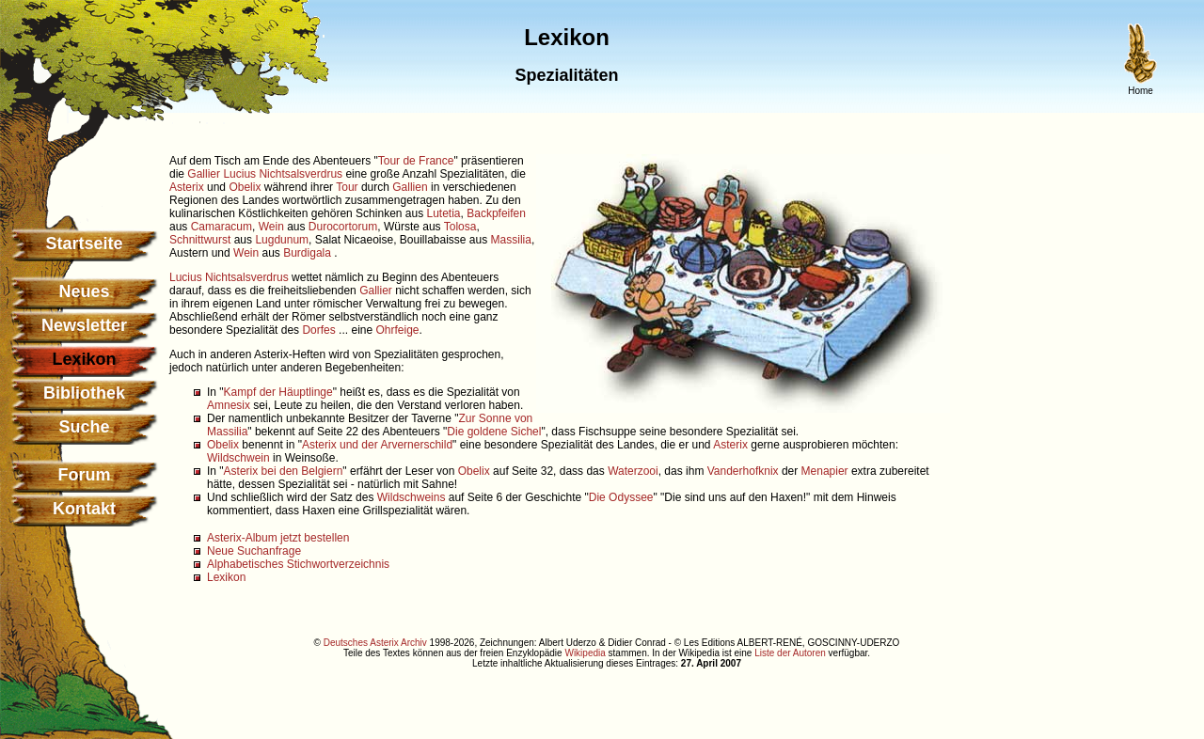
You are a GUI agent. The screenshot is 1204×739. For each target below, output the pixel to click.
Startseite (83, 243)
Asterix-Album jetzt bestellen (278, 537)
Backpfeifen (496, 213)
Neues (83, 291)
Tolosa (460, 226)
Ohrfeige (397, 330)
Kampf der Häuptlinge (278, 392)
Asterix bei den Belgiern (283, 471)
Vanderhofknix (743, 471)
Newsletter (84, 325)
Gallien (409, 187)
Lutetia (444, 213)
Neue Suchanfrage (254, 551)
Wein (271, 226)
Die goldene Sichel (494, 431)
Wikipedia (584, 653)
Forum (84, 474)
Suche (83, 426)
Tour (346, 187)
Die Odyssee (621, 497)
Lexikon (226, 577)
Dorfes (318, 330)
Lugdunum (282, 239)
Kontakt (84, 508)
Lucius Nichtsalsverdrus (282, 174)
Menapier (824, 471)
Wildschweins (411, 497)
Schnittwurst (199, 239)
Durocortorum (343, 226)
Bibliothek (84, 393)
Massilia (511, 239)
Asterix (186, 187)
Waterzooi (633, 471)
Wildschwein (238, 457)
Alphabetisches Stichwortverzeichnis (298, 564)
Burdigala (308, 252)
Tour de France (416, 160)
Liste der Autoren (790, 653)
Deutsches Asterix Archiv (375, 642)
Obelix (245, 187)
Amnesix (228, 405)
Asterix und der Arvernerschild (377, 444)
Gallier (203, 174)
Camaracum (221, 226)
